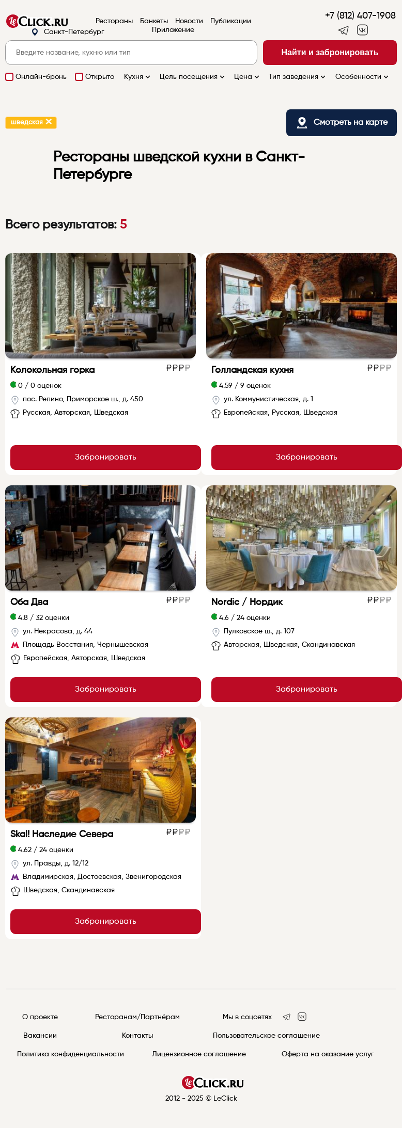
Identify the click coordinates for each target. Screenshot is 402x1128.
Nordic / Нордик (247, 602)
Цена (247, 76)
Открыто (99, 76)
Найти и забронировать (330, 52)
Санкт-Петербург (67, 32)
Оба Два (29, 602)
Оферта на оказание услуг (328, 1054)
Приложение (173, 30)
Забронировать (105, 457)
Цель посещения (193, 76)
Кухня (138, 76)
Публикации (230, 21)
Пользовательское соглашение (266, 1035)
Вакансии (40, 1035)
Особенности (363, 76)
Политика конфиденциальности (70, 1054)
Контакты (137, 1035)
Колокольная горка (52, 370)
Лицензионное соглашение (199, 1054)
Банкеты (154, 21)
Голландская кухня (252, 370)
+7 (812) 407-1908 (360, 16)
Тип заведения (298, 76)
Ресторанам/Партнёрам (137, 1017)
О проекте (40, 1017)
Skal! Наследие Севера (61, 834)
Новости (189, 21)
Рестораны (114, 21)
